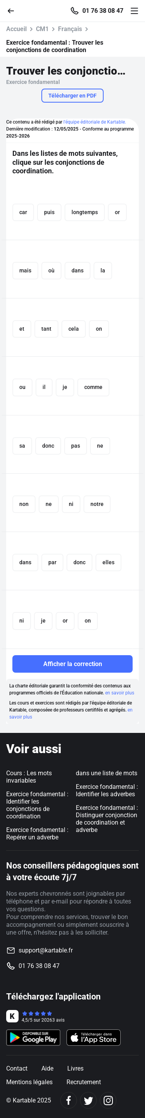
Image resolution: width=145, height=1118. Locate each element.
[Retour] (14, 10)
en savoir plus (119, 693)
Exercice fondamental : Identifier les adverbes (107, 790)
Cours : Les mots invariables (29, 776)
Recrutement (84, 1082)
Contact (16, 1068)
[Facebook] (68, 1100)
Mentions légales (29, 1082)
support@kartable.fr (46, 950)
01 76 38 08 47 (102, 11)
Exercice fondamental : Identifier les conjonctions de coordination (37, 805)
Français (70, 29)
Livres (75, 1068)
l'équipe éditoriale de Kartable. (94, 122)
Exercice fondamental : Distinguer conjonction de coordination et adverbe (107, 819)
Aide (47, 1068)
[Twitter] (88, 1100)
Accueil (16, 29)
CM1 (42, 29)
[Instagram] (108, 1100)
